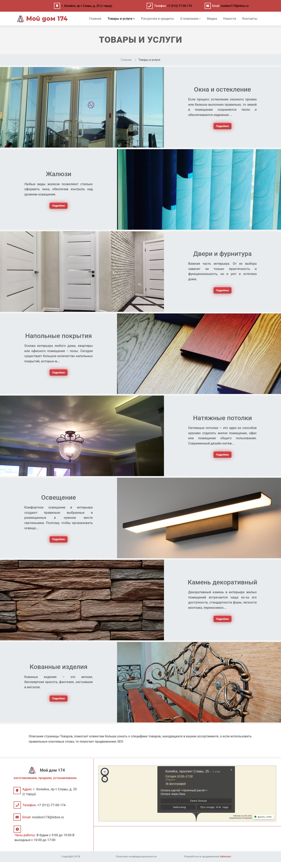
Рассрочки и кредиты (157, 19)
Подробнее (222, 126)
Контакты (249, 19)
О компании (189, 19)
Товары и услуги (120, 19)
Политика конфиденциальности (136, 856)
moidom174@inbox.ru (235, 5)
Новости (229, 19)
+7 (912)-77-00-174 (179, 5)
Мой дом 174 (42, 18)
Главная (95, 19)
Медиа (212, 19)
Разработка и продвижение (207, 856)
